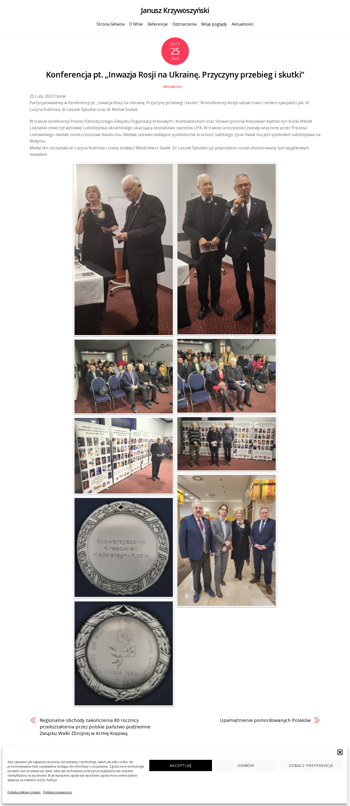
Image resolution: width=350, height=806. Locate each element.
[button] (339, 752)
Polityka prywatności (57, 792)
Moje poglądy (214, 24)
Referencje (158, 24)
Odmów (246, 765)
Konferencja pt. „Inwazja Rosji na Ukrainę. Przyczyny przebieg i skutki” (175, 74)
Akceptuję (181, 765)
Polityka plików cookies (24, 792)
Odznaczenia (184, 24)
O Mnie (136, 24)
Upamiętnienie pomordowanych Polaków (265, 720)
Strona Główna (110, 24)
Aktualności (242, 24)
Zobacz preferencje (311, 765)
